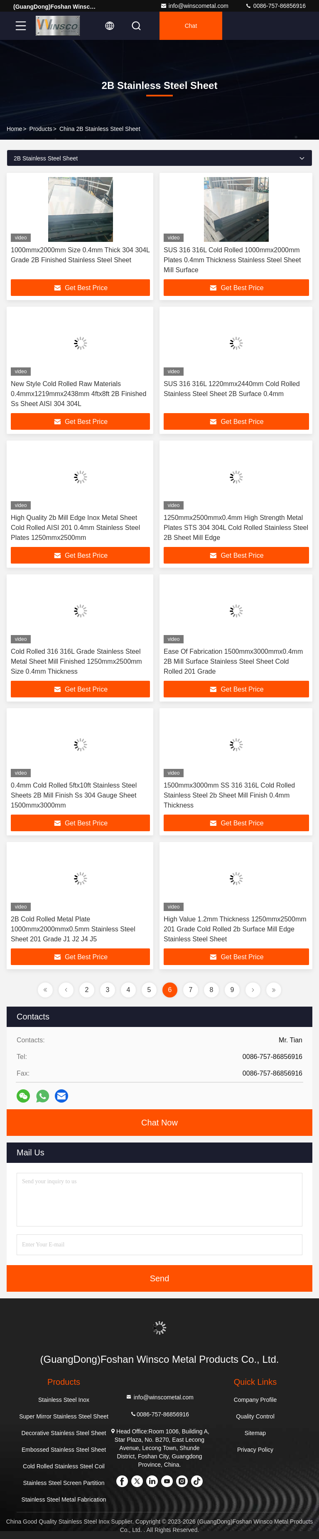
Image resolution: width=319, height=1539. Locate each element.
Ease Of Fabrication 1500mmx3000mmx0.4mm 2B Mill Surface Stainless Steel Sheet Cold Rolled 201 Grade (233, 661)
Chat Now (159, 1122)
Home (14, 129)
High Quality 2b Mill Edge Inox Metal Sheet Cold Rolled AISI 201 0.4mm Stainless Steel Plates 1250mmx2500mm (75, 527)
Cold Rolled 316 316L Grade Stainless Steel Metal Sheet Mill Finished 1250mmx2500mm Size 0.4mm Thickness (76, 661)
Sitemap (255, 1433)
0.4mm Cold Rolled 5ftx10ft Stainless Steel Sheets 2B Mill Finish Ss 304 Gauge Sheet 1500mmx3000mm (74, 795)
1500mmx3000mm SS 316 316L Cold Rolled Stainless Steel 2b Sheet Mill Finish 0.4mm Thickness (229, 795)
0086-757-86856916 (275, 5)
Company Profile (255, 1399)
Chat (191, 25)
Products (40, 129)
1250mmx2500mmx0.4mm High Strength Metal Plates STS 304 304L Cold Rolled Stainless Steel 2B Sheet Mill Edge (236, 527)
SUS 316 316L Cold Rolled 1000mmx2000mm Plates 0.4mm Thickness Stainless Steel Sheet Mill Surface (232, 259)
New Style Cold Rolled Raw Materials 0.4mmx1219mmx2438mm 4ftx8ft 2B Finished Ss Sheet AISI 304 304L (78, 393)
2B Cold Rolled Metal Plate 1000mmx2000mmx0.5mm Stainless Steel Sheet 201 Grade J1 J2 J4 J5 (73, 929)
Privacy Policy (255, 1449)
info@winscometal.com (194, 5)
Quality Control (255, 1416)
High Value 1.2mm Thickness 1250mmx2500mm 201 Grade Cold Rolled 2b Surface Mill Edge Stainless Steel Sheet (235, 929)
